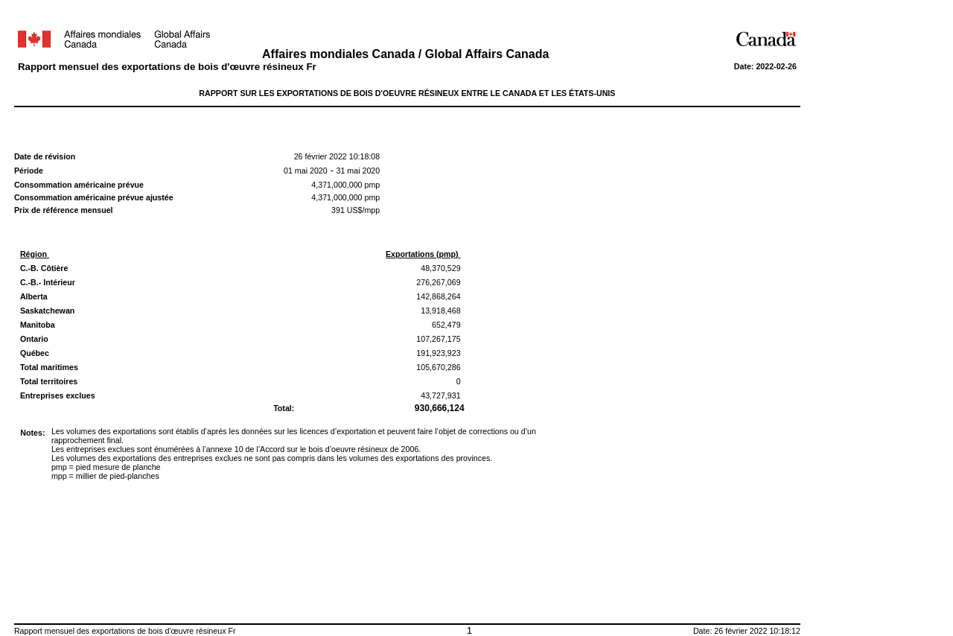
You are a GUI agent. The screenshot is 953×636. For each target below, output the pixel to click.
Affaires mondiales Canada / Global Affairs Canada (407, 54)
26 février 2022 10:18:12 (757, 630)
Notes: (32, 432)
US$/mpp (362, 210)
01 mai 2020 (306, 170)
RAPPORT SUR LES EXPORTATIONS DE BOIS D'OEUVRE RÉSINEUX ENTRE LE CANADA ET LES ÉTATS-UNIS (407, 93)
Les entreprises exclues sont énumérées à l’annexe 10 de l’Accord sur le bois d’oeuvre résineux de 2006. (236, 449)
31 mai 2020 (358, 170)
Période (28, 170)
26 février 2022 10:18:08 (337, 156)
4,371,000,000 (336, 184)
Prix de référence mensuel (63, 210)
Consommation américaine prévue (79, 184)
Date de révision (44, 156)
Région (34, 253)
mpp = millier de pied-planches (105, 475)
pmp (371, 184)
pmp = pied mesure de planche (106, 466)
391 (338, 210)
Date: (745, 66)
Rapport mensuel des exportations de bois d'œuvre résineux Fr (167, 66)
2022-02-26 (776, 66)
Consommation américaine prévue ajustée (95, 197)
